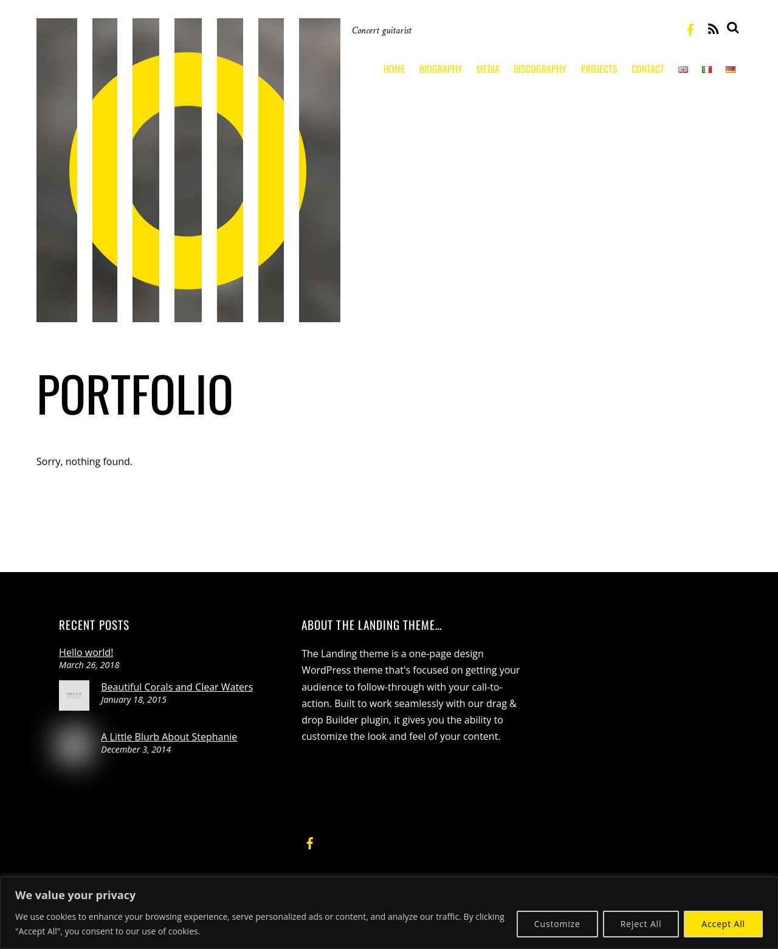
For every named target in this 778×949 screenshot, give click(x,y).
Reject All (641, 924)
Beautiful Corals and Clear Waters (177, 687)
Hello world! (86, 652)
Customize (557, 924)
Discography (540, 68)
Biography (441, 68)
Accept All (723, 924)
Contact (648, 68)
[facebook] (690, 28)
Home (394, 68)
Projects (599, 68)
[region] (389, 913)
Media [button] (488, 68)
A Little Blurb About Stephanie (169, 737)
